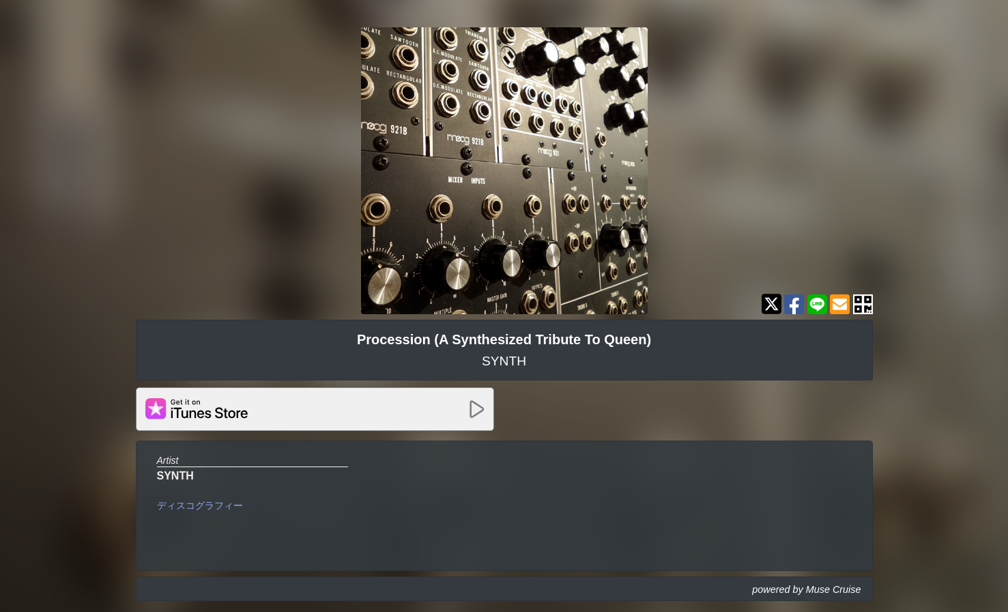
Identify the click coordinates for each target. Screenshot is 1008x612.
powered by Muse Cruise (806, 589)
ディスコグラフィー (200, 505)
